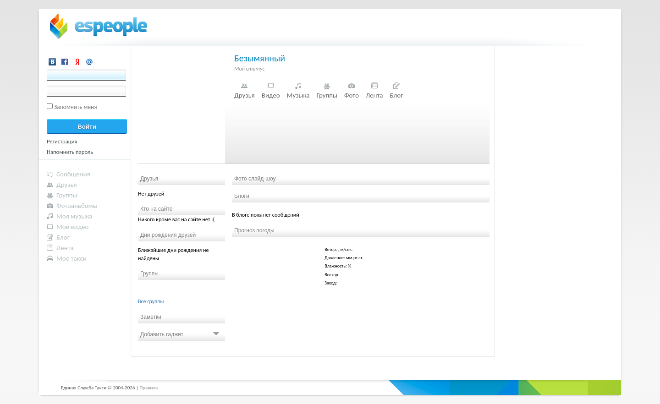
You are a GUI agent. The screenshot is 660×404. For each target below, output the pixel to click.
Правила (148, 388)
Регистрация (62, 141)
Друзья (244, 95)
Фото (351, 95)
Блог (396, 95)
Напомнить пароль (70, 151)
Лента (374, 95)
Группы (326, 95)
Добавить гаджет (179, 334)
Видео (271, 95)
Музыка (298, 95)
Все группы (151, 301)
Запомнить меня (75, 107)
